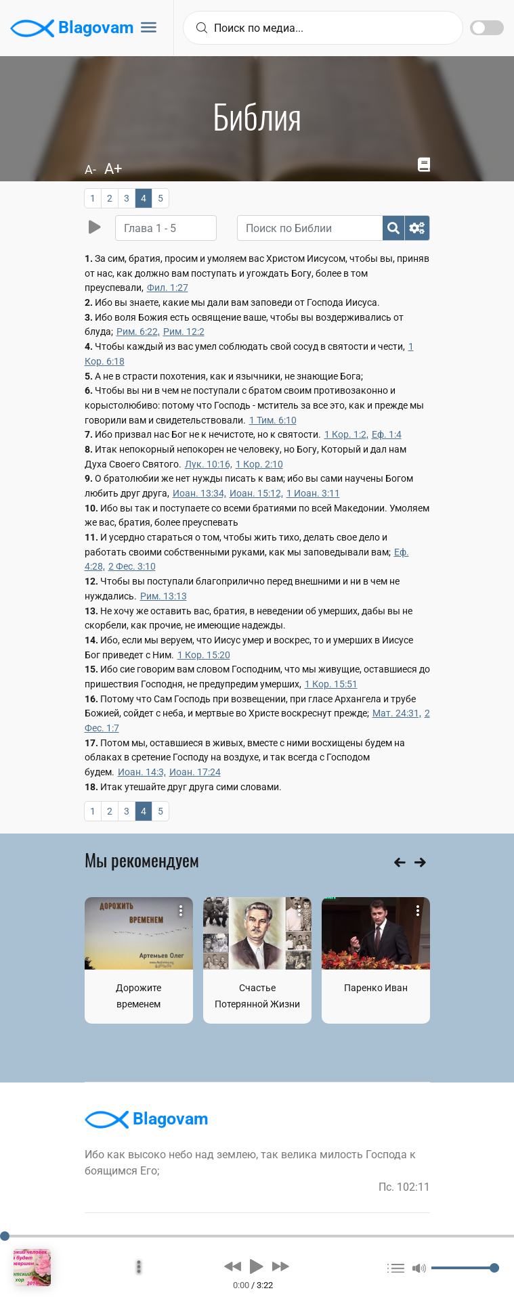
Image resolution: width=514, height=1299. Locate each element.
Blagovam (72, 28)
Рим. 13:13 (163, 596)
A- (90, 169)
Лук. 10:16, (208, 464)
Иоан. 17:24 (195, 772)
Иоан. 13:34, (199, 493)
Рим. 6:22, (138, 331)
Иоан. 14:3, (142, 772)
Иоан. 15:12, (256, 493)
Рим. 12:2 (184, 331)
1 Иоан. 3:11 (313, 493)
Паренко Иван (376, 987)
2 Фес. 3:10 (132, 566)
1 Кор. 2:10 (259, 464)
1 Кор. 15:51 (331, 684)
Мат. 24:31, (396, 713)
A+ (113, 168)
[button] (232, 1266)
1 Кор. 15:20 (203, 655)
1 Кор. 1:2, (346, 434)
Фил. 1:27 (167, 287)
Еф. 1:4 (387, 434)
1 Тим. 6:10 (273, 420)
